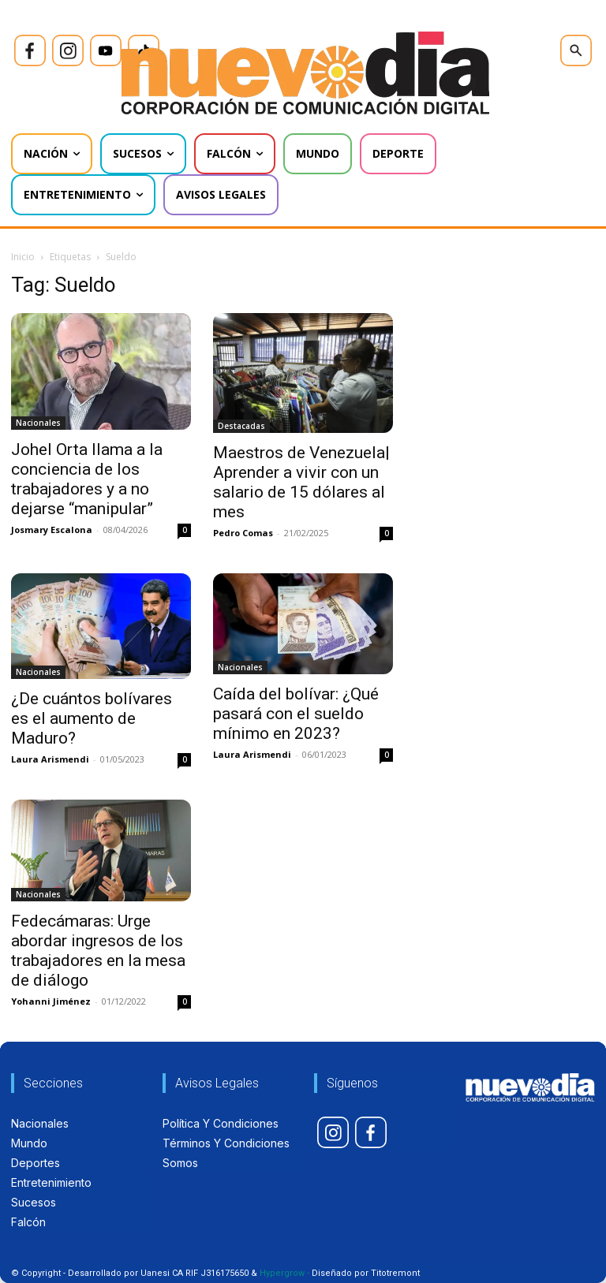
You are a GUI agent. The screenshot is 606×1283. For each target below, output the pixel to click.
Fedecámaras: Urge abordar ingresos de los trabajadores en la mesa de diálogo (98, 951)
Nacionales (38, 422)
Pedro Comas (243, 533)
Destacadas (241, 425)
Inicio (23, 256)
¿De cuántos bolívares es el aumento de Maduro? (91, 718)
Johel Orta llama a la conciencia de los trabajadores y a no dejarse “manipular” (87, 479)
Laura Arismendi (50, 759)
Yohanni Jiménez (51, 1001)
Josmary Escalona (51, 529)
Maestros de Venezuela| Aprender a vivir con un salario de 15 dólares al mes (301, 482)
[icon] (30, 50)
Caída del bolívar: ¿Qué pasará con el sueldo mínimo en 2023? (296, 713)
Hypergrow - (284, 1273)
